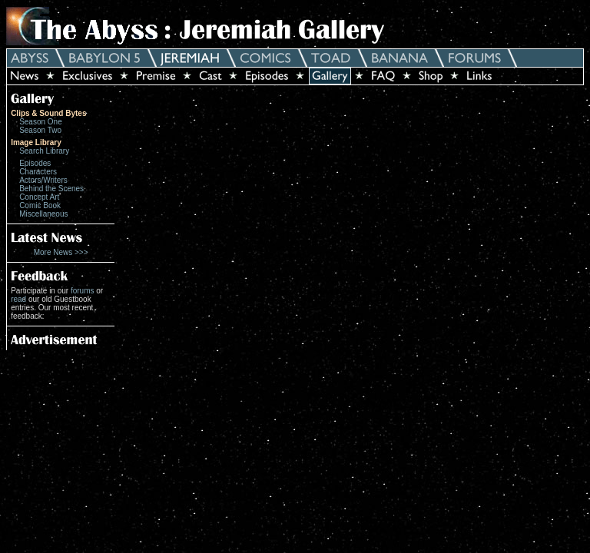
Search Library (44, 151)
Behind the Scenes (51, 188)
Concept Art (39, 197)
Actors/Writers (43, 180)
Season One (40, 122)
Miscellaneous (43, 214)
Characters (38, 171)
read (18, 299)
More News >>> (61, 252)
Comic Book (40, 205)
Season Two (40, 130)
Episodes (35, 163)
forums (82, 290)
